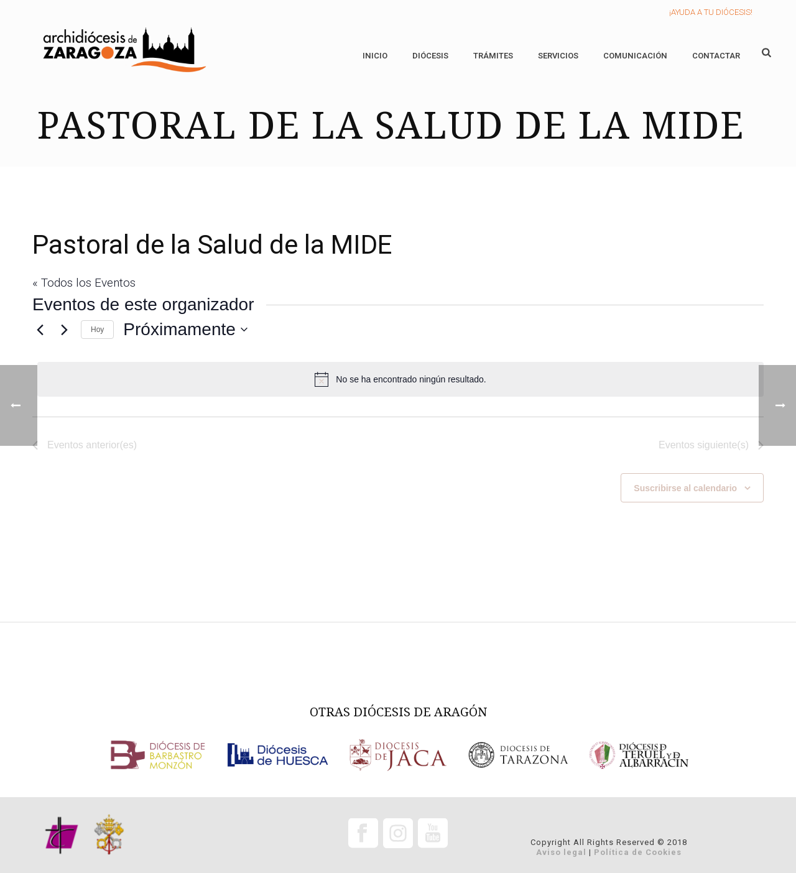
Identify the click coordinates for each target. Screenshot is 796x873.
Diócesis (430, 55)
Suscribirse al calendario (685, 488)
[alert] (400, 379)
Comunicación (635, 55)
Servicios (558, 55)
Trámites (493, 55)
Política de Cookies (638, 852)
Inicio (375, 55)
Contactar (716, 55)
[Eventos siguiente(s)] (64, 329)
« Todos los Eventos (84, 282)
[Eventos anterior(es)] (39, 329)
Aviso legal (561, 852)
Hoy (97, 329)
